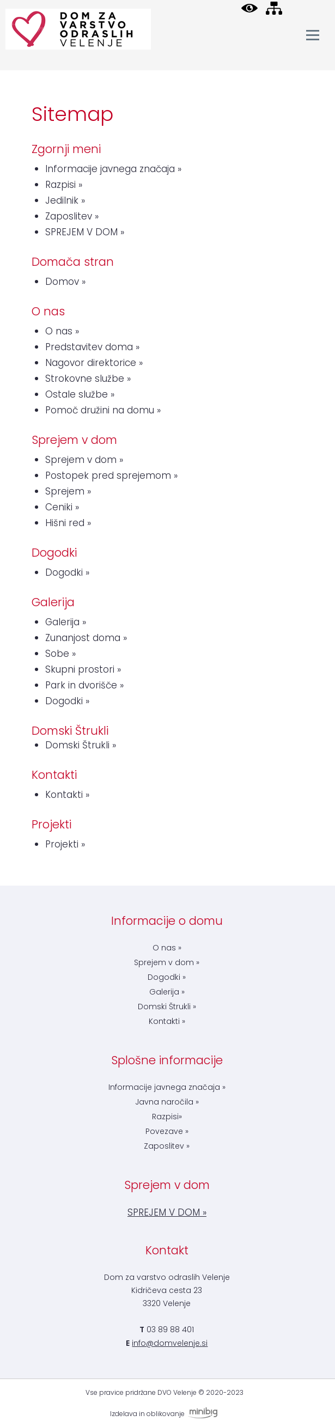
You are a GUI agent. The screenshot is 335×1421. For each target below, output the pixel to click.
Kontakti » (67, 794)
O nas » (62, 331)
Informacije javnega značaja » (113, 168)
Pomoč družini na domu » (103, 410)
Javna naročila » (167, 1101)
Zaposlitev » (72, 216)
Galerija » (65, 622)
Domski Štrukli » (80, 745)
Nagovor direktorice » (94, 362)
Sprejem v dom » (84, 459)
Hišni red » (68, 522)
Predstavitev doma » (92, 346)
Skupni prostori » (83, 669)
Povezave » (166, 1131)
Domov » (65, 281)
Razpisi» (167, 1116)
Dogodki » (67, 572)
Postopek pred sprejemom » (111, 475)
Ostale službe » (79, 394)
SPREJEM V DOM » (84, 232)
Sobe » (60, 653)
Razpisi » (63, 184)
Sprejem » (68, 491)
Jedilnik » (65, 200)
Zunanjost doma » (86, 637)
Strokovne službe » (88, 378)
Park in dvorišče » (84, 685)
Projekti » (65, 844)
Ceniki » (62, 507)
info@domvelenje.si (170, 1343)
